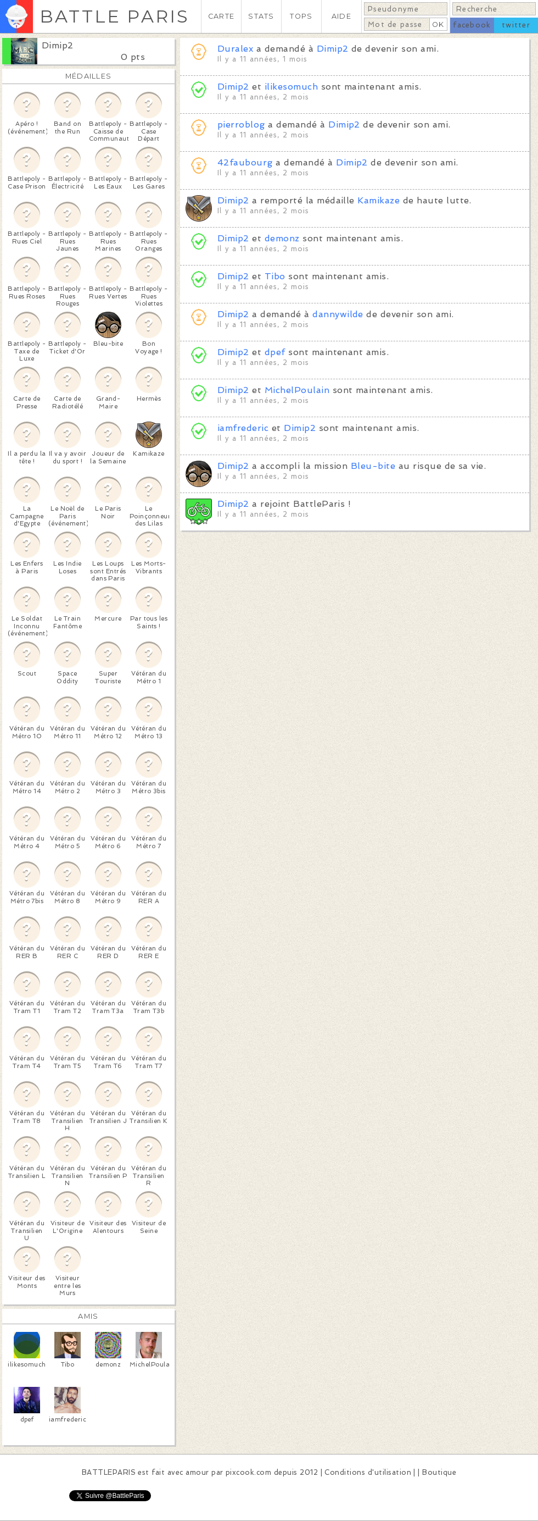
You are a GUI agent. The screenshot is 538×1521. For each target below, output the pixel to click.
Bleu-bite (373, 466)
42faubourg (245, 162)
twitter (516, 25)
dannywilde (337, 314)
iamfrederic (242, 428)
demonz (282, 238)
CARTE (221, 16)
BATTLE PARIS (114, 16)
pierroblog (241, 124)
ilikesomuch (291, 86)
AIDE (341, 16)
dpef (275, 352)
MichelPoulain (297, 390)
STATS (261, 16)
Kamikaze (378, 200)
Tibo (275, 276)
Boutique (439, 1472)
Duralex (235, 48)
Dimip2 (58, 45)
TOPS (301, 16)
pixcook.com (248, 1472)
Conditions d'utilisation (367, 1472)
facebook (472, 25)
